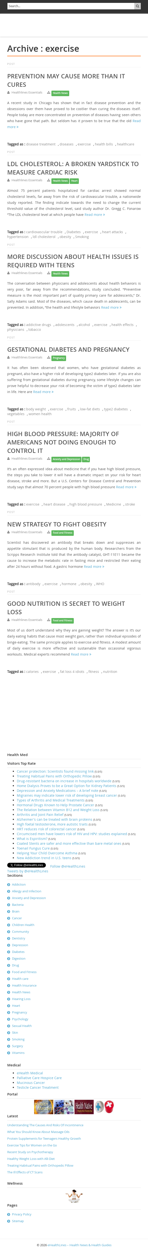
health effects (122, 324)
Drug (86, 459)
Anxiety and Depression (66, 459)
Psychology (20, 1019)
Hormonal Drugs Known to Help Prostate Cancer (55, 805)
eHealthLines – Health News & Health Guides (79, 1245)
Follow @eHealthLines (67, 866)
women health (40, 414)
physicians (15, 329)
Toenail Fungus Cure (33, 848)
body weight (36, 409)
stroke (130, 504)
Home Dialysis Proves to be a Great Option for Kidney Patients (66, 785)
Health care (20, 978)
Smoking (82, 236)
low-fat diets (90, 409)
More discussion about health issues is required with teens (73, 261)
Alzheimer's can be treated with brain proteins (54, 819)
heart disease (54, 504)
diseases (67, 144)
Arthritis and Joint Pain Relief (40, 814)
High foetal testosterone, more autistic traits (52, 824)
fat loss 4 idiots (72, 671)
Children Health (23, 925)
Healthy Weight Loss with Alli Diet (31, 1159)
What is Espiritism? (32, 838)
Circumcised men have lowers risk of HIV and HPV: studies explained (72, 834)
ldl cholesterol (44, 236)
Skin (15, 1032)
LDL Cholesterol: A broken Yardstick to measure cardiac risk (73, 168)
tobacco (34, 329)
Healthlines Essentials (27, 92)
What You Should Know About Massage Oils (38, 1132)
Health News (60, 93)
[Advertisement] (35, 24)
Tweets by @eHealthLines (27, 871)
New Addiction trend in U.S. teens (44, 858)
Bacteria (18, 904)
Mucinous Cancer (31, 1082)
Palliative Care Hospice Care (39, 1078)
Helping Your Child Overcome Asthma (47, 853)
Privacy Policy (21, 1214)
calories (32, 671)
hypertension (18, 236)
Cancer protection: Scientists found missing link (55, 771)
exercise (84, 144)
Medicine (113, 504)
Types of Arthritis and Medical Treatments (51, 800)
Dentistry (18, 938)
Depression (20, 945)
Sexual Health (22, 1026)
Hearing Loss (21, 999)
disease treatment (41, 144)
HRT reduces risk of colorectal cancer (46, 829)
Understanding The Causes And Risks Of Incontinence (45, 1125)
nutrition (110, 671)
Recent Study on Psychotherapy (30, 1152)
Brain (15, 911)
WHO (100, 584)
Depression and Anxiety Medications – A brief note (57, 790)
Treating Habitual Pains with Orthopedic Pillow (54, 776)
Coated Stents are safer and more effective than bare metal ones (69, 843)
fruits (71, 409)
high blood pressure (85, 504)
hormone (69, 584)
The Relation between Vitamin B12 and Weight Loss (58, 809)
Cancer (17, 918)
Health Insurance (24, 985)
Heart (74, 180)
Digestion (18, 958)
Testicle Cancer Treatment (38, 1087)
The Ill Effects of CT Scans (25, 1172)
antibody (33, 584)
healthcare (125, 144)
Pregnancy (59, 358)
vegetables (16, 414)
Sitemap (18, 1221)
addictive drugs (38, 324)
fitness (93, 671)
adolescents (64, 324)
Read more (95, 214)
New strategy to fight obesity (56, 524)
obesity (65, 236)
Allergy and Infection (26, 891)
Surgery (17, 1046)
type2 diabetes (116, 409)
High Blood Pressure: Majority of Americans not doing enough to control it (63, 442)
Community (20, 931)
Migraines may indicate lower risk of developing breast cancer (67, 795)
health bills (104, 144)
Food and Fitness (62, 532)
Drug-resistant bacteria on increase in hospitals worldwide (64, 781)
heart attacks (112, 232)
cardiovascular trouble (44, 232)
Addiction (19, 884)
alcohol (84, 324)
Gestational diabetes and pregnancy (68, 349)
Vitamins (18, 1053)
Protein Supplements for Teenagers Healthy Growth (44, 1138)
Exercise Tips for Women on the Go (32, 1145)
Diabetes (74, 232)
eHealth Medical (30, 1073)
